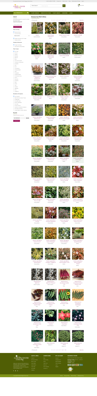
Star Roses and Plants (18, 108)
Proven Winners (17, 105)
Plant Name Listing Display (19, 46)
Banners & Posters (34, 359)
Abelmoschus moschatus (64, 323)
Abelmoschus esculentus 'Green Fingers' (51, 303)
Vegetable (16, 88)
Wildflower (16, 91)
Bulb (15, 59)
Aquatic (16, 54)
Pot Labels (33, 368)
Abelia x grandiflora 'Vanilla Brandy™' (77, 241)
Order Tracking (58, 363)
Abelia (37, 35)
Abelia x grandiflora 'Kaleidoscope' (77, 138)
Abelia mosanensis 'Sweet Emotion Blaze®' (78, 78)
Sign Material (33, 364)
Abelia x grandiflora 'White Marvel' (37, 261)
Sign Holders (33, 363)
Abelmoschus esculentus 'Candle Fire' (64, 283)
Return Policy (73, 375)
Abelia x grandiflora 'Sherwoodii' (50, 200)
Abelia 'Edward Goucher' (37, 56)
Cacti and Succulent (18, 60)
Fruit (15, 66)
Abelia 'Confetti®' (78, 35)
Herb (15, 71)
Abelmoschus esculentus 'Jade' (64, 302)
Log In (56, 364)
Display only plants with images (20, 38)
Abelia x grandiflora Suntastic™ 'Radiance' (51, 261)
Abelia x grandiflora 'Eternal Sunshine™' (78, 118)
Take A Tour (45, 363)
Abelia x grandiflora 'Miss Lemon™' (50, 179)
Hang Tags (33, 366)
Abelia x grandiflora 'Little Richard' (50, 159)
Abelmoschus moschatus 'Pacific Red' (37, 344)
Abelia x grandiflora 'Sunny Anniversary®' (78, 200)
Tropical (16, 86)
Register (56, 366)
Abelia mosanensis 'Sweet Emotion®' (37, 97)
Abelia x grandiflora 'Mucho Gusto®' (64, 179)
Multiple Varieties (17, 74)
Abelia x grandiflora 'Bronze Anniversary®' (64, 118)
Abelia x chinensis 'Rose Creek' (64, 97)
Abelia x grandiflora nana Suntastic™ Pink (64, 261)
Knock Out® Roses (18, 102)
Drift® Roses (16, 99)
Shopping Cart (58, 359)
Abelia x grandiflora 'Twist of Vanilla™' (64, 241)
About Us (45, 364)
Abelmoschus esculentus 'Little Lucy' (37, 324)
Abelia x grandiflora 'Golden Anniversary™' (64, 138)
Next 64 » (82, 20)
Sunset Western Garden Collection (20, 110)
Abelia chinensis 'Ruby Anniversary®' (51, 77)
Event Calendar (46, 366)
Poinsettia (16, 80)
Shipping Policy (81, 375)
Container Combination (18, 62)
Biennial (16, 57)
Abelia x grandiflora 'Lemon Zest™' (37, 159)
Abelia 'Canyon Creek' (64, 35)
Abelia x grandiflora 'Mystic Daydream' (77, 179)
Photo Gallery (45, 359)
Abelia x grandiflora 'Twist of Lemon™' (77, 220)
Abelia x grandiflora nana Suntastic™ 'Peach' (77, 262)
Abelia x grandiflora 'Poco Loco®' (37, 200)
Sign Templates (58, 361)
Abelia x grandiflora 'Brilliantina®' (50, 118)
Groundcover (16, 68)
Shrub (15, 83)
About (61, 375)
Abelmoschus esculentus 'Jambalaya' (78, 303)
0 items (18, 115)
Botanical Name (17, 32)
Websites (32, 370)
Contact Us (45, 368)
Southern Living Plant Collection (20, 107)
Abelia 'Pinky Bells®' (64, 55)
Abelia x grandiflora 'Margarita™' (37, 179)
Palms (15, 77)
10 (65, 20)
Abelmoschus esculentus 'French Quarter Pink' (77, 283)
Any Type (16, 51)
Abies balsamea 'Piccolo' (78, 344)
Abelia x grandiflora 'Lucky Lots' (64, 159)
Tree (15, 85)
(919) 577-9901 (52, 1)
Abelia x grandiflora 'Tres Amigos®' (64, 220)
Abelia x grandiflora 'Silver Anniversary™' (64, 200)
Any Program (17, 96)
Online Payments (70, 371)
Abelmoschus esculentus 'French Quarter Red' (37, 303)
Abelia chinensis (78, 55)
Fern (15, 65)
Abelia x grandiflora (77, 96)
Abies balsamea (51, 343)
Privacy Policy (67, 375)
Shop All (32, 358)
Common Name (17, 33)
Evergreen (16, 63)
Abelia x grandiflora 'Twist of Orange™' (50, 241)
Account (57, 358)
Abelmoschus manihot (51, 323)
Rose (15, 82)
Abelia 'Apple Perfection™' (51, 36)
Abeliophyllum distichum (37, 282)
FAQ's (44, 361)
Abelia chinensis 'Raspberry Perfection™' (37, 78)
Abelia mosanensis (64, 76)
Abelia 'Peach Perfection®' (51, 56)
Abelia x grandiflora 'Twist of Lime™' (37, 241)
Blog (44, 358)
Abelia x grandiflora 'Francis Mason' (37, 138)
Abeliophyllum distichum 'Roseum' (50, 282)
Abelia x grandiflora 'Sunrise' (37, 220)
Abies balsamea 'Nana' (64, 344)
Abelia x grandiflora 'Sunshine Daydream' (51, 220)
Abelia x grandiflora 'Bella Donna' (37, 118)
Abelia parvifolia (51, 96)
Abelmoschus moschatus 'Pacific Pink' (78, 324)
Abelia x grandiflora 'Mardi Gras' (77, 159)
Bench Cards (33, 361)
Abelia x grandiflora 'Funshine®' (50, 138)
